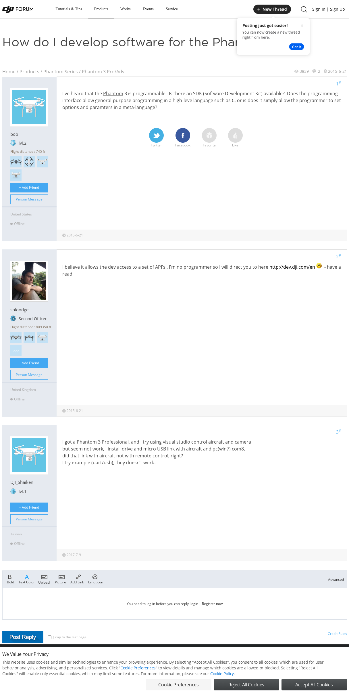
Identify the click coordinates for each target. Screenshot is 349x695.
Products (101, 9)
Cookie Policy (222, 674)
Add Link (77, 579)
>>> (16, 350)
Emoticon (95, 579)
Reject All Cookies (246, 686)
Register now (212, 603)
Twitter (156, 138)
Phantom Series (60, 71)
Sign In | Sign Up (328, 9)
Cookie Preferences (138, 669)
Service (172, 9)
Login (194, 603)
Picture (60, 579)
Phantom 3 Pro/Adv (103, 71)
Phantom (113, 93)
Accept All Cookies (314, 686)
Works (125, 9)
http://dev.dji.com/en (292, 267)
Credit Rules (337, 633)
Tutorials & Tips (69, 9)
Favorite (209, 138)
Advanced (336, 579)
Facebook (182, 138)
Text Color (26, 579)
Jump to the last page (67, 637)
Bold (10, 579)
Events (148, 9)
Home (9, 71)
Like (235, 138)
